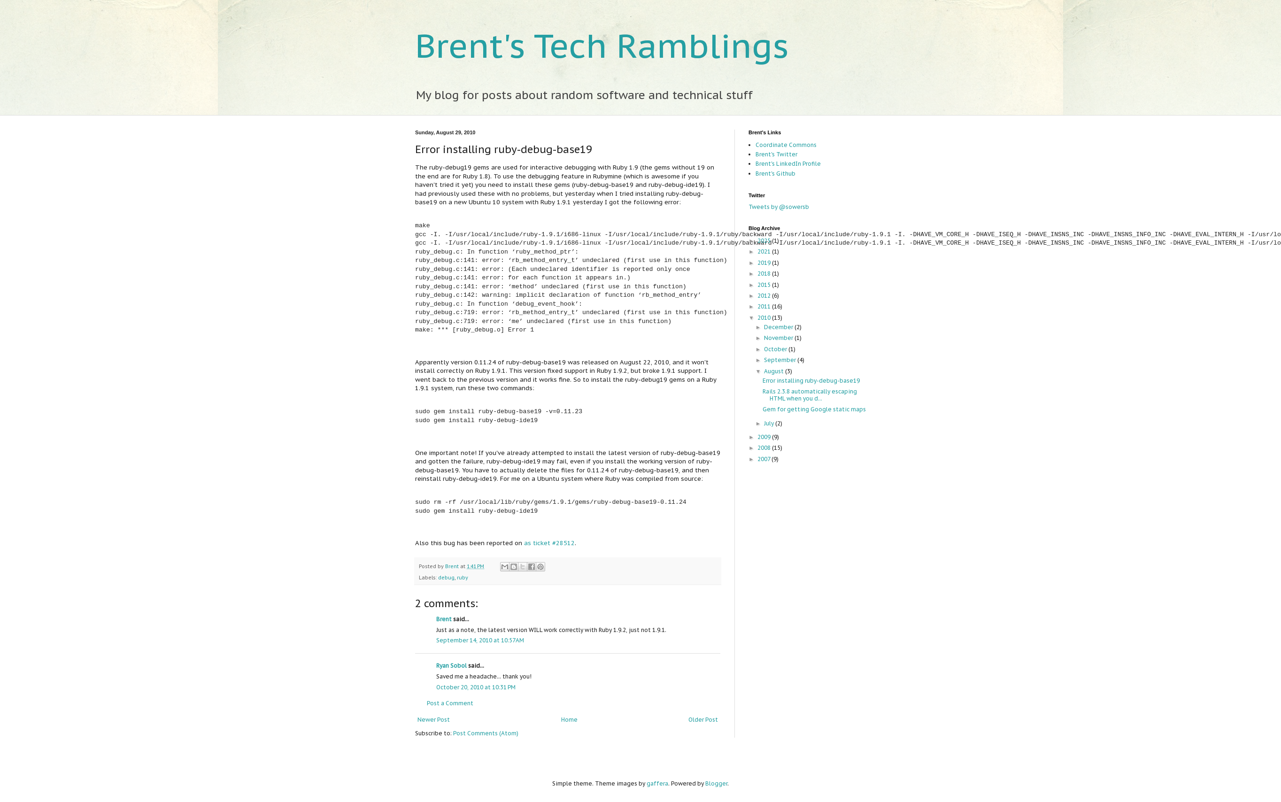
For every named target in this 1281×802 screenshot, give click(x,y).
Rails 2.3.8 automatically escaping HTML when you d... (810, 394)
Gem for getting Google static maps (814, 409)
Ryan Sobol (451, 665)
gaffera (657, 783)
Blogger (716, 783)
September (780, 359)
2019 (764, 262)
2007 (764, 459)
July (769, 423)
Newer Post (433, 719)
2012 (764, 295)
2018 (764, 273)
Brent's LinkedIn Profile (788, 163)
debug (446, 577)
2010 (764, 317)
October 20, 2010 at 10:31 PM (476, 687)
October (776, 349)
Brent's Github (775, 173)
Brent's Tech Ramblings (602, 45)
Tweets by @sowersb (779, 206)
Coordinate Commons (786, 144)
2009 (764, 436)
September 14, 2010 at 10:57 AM (480, 640)
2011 (764, 306)
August (774, 371)
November (779, 337)
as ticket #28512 (549, 543)
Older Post (703, 719)
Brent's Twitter (776, 154)
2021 (764, 251)
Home (569, 719)
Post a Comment (450, 703)
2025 (764, 240)
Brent (452, 566)
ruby (462, 577)
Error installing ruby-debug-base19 (811, 380)
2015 (764, 284)
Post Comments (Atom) (485, 733)
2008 (764, 447)
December (779, 327)
